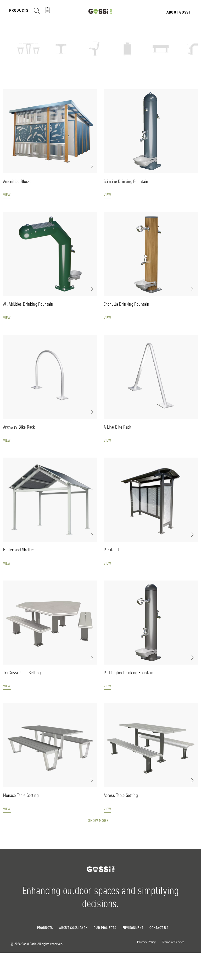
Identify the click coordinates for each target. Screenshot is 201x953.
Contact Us (158, 927)
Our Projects (105, 927)
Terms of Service (173, 942)
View (7, 195)
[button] (91, 166)
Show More (98, 820)
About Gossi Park (73, 927)
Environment (132, 927)
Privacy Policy (146, 942)
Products (45, 927)
